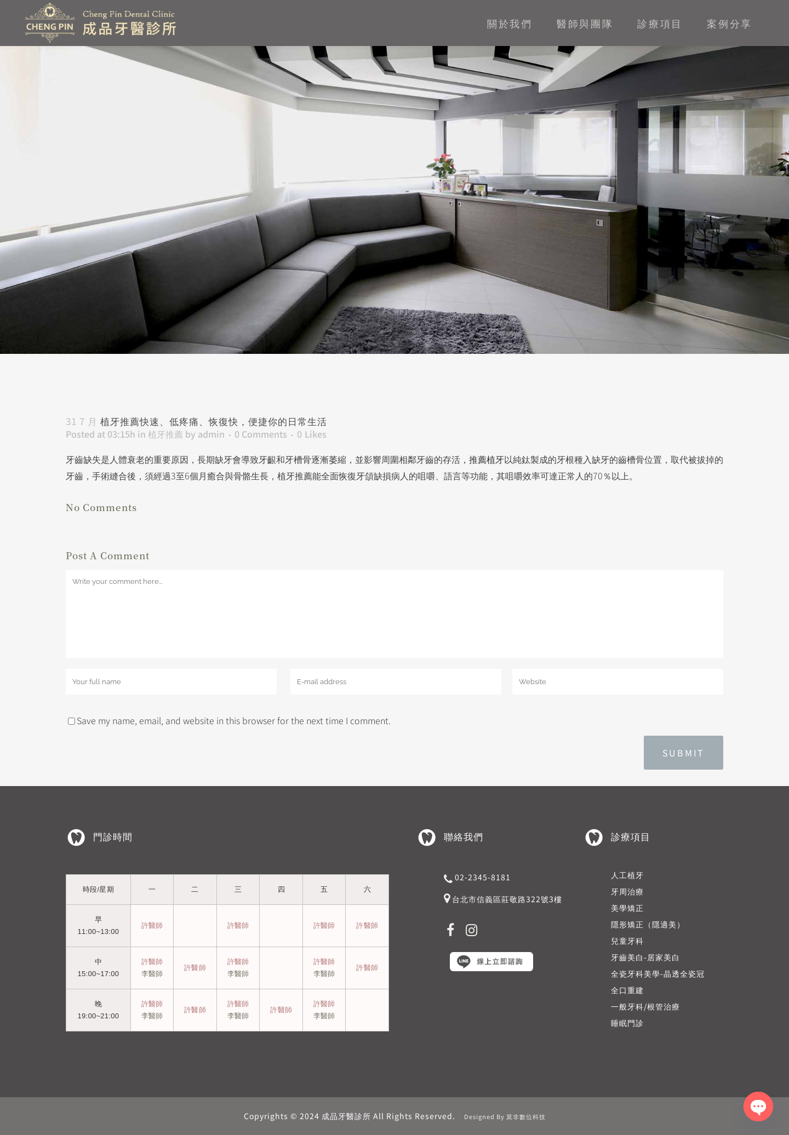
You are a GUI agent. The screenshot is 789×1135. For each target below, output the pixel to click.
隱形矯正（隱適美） (648, 924)
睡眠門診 (627, 1022)
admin (211, 433)
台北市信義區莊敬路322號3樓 (507, 898)
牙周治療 (627, 891)
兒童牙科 (627, 940)
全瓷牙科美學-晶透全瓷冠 (658, 973)
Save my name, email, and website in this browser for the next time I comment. (234, 720)
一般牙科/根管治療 (645, 1006)
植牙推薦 (165, 433)
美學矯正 (627, 907)
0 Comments (261, 433)
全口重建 (627, 989)
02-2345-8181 (483, 877)
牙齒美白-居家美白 (645, 956)
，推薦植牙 (482, 459)
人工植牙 (627, 874)
